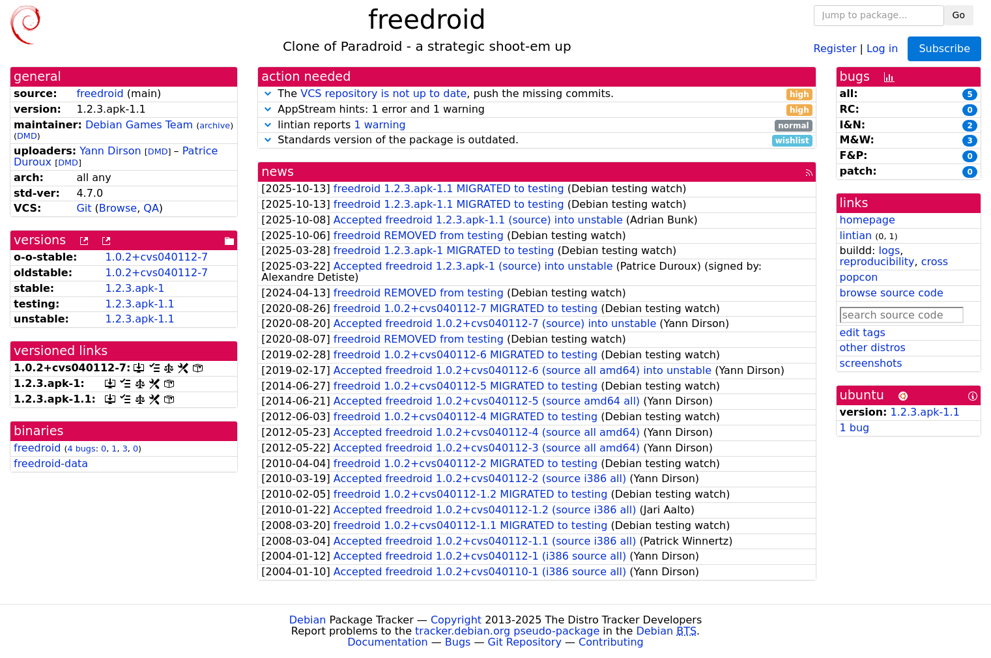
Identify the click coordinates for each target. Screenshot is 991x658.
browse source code (891, 293)
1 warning (379, 125)
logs (889, 250)
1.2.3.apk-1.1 (139, 304)
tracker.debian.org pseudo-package (507, 631)
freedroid (99, 93)
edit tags (862, 332)
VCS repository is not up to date (383, 93)
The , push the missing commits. (536, 94)
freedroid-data (51, 463)
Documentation (387, 642)
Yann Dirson (110, 151)
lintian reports (536, 125)
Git (83, 208)
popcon (859, 277)
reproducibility (877, 261)
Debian (307, 620)
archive (214, 125)
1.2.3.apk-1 (134, 288)
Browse (118, 208)
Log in (882, 48)
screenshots (871, 363)
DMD (27, 136)
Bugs (458, 642)
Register (835, 48)
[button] (268, 93)
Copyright (456, 620)
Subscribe (944, 48)
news (277, 171)
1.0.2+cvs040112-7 (156, 257)
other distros (873, 347)
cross (934, 261)
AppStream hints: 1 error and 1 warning (536, 109)
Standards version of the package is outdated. (536, 140)
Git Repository (525, 642)
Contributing (611, 642)
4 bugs (81, 448)
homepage (867, 220)
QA (151, 208)
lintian (856, 235)
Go (959, 15)
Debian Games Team (139, 125)
